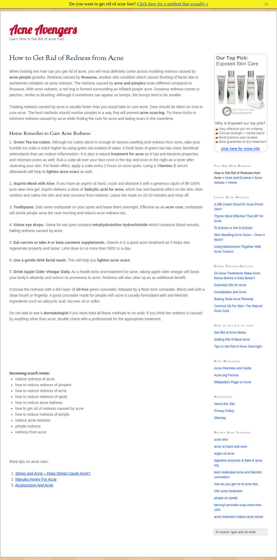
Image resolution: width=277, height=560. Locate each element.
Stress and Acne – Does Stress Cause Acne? (53, 473)
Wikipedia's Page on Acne (232, 382)
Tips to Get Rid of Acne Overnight (238, 346)
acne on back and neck (230, 446)
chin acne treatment (228, 491)
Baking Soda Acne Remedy (233, 299)
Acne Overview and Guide (232, 368)
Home (232, 183)
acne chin (221, 439)
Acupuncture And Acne (34, 485)
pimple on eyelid (225, 498)
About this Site (224, 404)
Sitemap (220, 418)
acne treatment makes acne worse (238, 517)
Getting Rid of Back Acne (232, 339)
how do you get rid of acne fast (236, 484)
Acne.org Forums (226, 375)
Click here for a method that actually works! (178, 3)
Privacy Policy (224, 411)
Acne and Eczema (238, 178)
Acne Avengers (43, 29)
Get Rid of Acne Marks (230, 332)
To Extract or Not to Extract (233, 228)
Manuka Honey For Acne (36, 479)
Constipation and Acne (230, 292)
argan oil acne (224, 453)
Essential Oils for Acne (230, 285)
